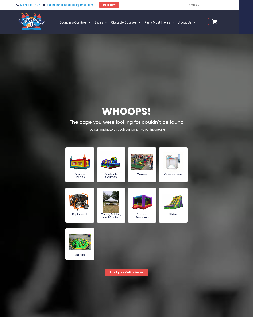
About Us (194, 22)
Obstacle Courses (133, 22)
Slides (108, 22)
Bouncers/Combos (82, 22)
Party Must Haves (167, 22)
